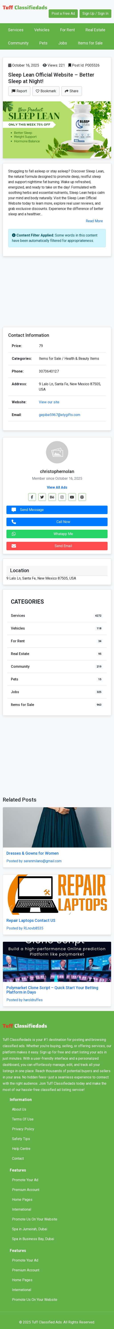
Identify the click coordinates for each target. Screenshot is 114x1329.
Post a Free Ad (63, 13)
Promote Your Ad (25, 1180)
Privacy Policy (23, 1129)
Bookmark (46, 91)
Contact (18, 1158)
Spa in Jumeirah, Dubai (29, 1229)
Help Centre (21, 1149)
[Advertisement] (57, 292)
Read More (94, 221)
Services (16, 29)
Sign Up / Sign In (95, 13)
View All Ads (57, 487)
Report (19, 91)
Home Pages (22, 1199)
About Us (19, 1109)
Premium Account (25, 1190)
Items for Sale (90, 43)
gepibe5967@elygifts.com (59, 415)
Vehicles (42, 29)
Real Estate (95, 29)
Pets (43, 43)
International (21, 1209)
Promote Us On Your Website (34, 1219)
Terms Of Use (23, 1119)
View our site (49, 402)
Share (71, 91)
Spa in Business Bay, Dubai (33, 1239)
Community (18, 43)
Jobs (62, 43)
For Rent (67, 29)
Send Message (26, 510)
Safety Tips (21, 1139)
